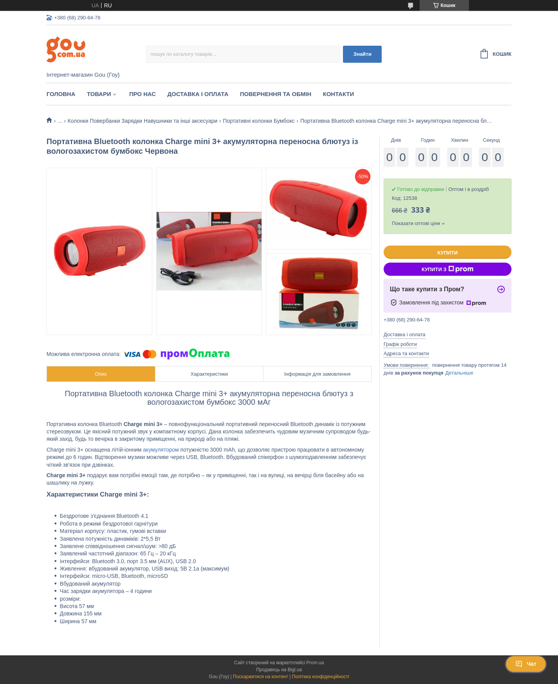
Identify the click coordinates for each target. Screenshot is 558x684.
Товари (99, 94)
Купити (447, 253)
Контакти (338, 94)
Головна (60, 94)
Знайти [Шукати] (362, 54)
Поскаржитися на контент (260, 676)
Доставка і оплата (197, 94)
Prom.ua (315, 662)
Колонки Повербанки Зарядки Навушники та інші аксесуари (142, 121)
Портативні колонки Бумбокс (258, 121)
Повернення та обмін (275, 94)
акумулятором (161, 450)
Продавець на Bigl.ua (279, 669)
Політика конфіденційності (320, 676)
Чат (525, 663)
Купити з (448, 269)
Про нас (142, 94)
